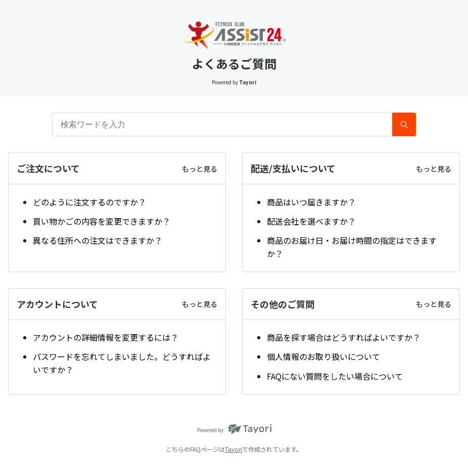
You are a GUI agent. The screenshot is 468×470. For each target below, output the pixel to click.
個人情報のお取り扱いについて (323, 356)
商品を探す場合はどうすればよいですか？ (343, 337)
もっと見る (199, 169)
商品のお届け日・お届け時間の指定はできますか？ (352, 246)
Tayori (233, 449)
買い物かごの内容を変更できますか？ (101, 221)
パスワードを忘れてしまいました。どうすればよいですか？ (122, 363)
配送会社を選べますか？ (311, 221)
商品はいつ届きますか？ (311, 202)
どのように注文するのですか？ (89, 202)
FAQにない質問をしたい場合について (335, 376)
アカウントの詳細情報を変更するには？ (105, 337)
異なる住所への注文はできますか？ (97, 240)
